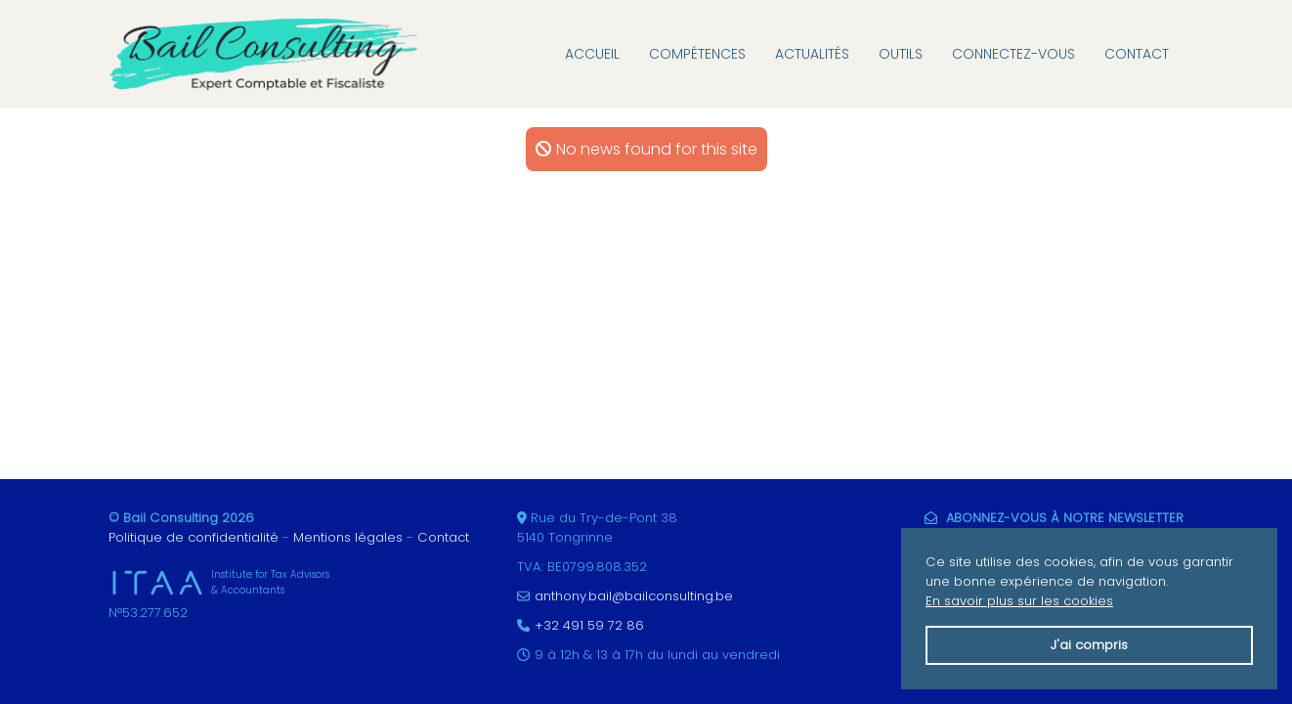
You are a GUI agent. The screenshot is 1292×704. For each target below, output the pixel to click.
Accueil (592, 54)
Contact (1136, 54)
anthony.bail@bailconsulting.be (634, 596)
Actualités (812, 54)
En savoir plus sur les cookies (1019, 601)
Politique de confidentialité (193, 537)
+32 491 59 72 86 (589, 625)
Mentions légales (348, 537)
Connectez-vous (1013, 54)
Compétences (697, 54)
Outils (901, 54)
